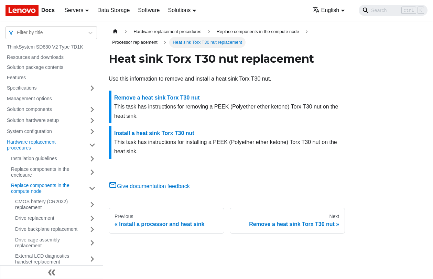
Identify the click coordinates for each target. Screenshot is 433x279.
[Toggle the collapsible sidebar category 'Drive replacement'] (92, 218)
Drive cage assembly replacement (37, 243)
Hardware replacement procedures (31, 145)
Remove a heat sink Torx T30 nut (157, 98)
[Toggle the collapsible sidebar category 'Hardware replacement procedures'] (92, 145)
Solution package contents (35, 67)
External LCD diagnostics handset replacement (42, 259)
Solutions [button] (179, 10)
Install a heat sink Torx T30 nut (154, 133)
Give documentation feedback (149, 186)
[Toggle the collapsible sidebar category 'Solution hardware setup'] (92, 120)
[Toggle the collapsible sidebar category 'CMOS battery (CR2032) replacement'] (92, 205)
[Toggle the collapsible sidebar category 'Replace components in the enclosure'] (92, 172)
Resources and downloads (35, 57)
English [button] (326, 10)
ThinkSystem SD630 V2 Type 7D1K (45, 47)
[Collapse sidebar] (51, 272)
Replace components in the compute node (40, 188)
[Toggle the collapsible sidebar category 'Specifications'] (92, 88)
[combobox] (17, 33)
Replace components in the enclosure (40, 172)
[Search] (393, 10)
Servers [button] (73, 10)
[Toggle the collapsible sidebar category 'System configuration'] (92, 131)
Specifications (21, 88)
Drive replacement (34, 218)
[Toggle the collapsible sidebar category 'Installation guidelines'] (92, 158)
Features (16, 77)
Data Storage (113, 10)
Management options (29, 98)
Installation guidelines (34, 158)
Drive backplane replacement (46, 229)
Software (149, 10)
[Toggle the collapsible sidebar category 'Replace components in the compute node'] (92, 188)
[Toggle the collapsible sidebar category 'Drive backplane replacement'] (92, 229)
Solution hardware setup (33, 120)
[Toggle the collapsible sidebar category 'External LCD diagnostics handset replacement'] (92, 259)
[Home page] (115, 31)
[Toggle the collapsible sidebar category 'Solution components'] (92, 109)
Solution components (29, 109)
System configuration (29, 131)
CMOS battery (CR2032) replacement (41, 204)
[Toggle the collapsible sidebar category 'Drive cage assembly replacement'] (92, 243)
